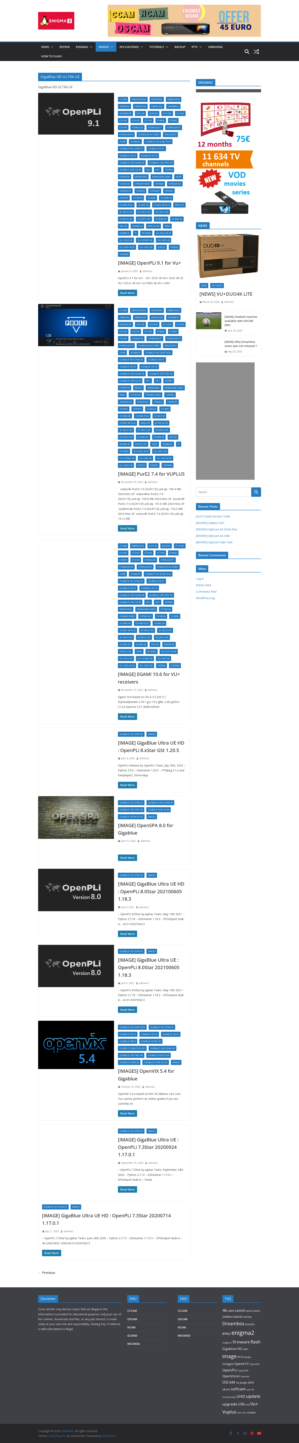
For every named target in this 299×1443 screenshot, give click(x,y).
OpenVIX (123, 198)
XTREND (174, 247)
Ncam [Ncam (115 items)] (247, 1357)
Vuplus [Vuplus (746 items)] (229, 1412)
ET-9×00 (123, 127)
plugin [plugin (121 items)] (243, 1382)
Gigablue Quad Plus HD (132, 1048)
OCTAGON (124, 183)
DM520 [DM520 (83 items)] (248, 1310)
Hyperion (124, 176)
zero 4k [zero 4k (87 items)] (241, 1412)
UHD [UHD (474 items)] (240, 1396)
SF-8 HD (123, 226)
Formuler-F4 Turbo (148, 134)
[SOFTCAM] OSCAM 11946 (213, 516)
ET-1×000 (167, 113)
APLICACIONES (129, 47)
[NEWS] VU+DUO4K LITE (225, 294)
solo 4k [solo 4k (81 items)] (250, 1389)
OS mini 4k (166, 198)
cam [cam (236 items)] (231, 1310)
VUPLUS (161, 247)
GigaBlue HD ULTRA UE (131, 148)
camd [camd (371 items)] (240, 1310)
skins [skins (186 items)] (226, 1389)
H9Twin (168, 169)
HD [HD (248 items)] (239, 1348)
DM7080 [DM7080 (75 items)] (247, 1317)
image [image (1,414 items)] (229, 1356)
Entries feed (203, 585)
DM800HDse (173, 99)
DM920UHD (157, 106)
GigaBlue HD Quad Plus (158, 141)
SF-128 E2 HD (143, 212)
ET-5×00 (123, 120)
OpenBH (159, 183)
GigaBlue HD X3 (149, 155)
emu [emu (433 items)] (226, 1333)
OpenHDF (155, 191)
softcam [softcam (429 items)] (238, 1389)
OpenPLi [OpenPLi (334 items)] (229, 1370)
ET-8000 (160, 120)
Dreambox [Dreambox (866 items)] (233, 1323)
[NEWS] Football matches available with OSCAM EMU (240, 321)
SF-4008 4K (177, 219)
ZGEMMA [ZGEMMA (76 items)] (251, 1412)
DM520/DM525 (139, 99)
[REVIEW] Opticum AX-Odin (213, 536)
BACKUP (180, 47)
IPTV (195, 47)
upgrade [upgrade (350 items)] (229, 1404)
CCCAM (123, 99)
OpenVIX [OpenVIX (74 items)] (245, 1376)
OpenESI (140, 191)
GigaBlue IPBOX (127, 1041)
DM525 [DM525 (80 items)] (256, 1310)
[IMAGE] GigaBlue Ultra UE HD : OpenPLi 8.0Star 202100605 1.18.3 (151, 891)
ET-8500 (173, 120)
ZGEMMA (123, 254)
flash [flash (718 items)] (255, 1342)
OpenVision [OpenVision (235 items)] (231, 1376)
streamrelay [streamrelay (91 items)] (229, 1396)
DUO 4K (140, 113)
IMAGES (104, 47)
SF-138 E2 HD (161, 212)
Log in (200, 578)
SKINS (167, 226)
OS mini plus (126, 205)
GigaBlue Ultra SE (129, 1062)
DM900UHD (140, 106)
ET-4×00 (180, 113)
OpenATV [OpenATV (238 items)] (241, 1363)
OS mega (137, 198)
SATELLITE (179, 205)
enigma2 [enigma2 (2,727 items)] (242, 1333)
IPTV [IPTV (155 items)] (240, 1357)
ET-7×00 (148, 120)
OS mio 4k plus (162, 205)
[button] (51, 47)
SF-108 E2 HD (125, 212)
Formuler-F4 (126, 134)
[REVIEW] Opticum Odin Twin (214, 542)
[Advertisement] (225, 421)
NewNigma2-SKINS (161, 176)
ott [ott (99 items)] (237, 1382)
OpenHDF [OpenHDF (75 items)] (255, 1364)
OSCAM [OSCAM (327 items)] (228, 1382)
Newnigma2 (141, 176)
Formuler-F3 (173, 127)
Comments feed (206, 591)
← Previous (46, 1272)
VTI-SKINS (146, 233)
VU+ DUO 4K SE (163, 233)
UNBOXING (215, 47)
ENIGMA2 (82, 47)
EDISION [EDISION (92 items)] (249, 1324)
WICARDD (133, 1344)
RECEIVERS (217, 285)
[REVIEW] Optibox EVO (210, 523)
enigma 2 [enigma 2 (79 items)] (227, 1342)
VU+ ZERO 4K (146, 247)
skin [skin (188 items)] (251, 1382)
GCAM (122, 141)
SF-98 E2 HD (153, 226)
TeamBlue (124, 233)
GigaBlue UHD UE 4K (130, 169)
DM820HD (124, 106)
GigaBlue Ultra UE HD (131, 816)
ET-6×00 (135, 120)
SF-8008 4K (137, 226)
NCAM (131, 1327)
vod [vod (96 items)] (247, 1404)
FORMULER (137, 127)
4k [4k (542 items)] (224, 1310)
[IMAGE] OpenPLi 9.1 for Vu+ (149, 263)
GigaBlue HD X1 (156, 148)
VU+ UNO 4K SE (127, 247)
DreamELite (125, 113)
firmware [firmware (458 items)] (241, 1342)
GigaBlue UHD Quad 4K (131, 162)
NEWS (45, 47)
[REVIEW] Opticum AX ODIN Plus (216, 529)
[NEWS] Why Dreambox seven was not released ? (240, 344)
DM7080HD (156, 99)
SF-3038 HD (161, 219)
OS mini (151, 198)
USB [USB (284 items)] (241, 1404)
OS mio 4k (143, 205)
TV (136, 233)
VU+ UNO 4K (163, 240)
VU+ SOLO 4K (125, 240)
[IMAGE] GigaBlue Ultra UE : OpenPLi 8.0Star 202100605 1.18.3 (149, 967)
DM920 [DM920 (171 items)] (238, 1317)
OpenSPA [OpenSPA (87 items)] (243, 1370)
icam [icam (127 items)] (245, 1349)
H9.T (157, 169)
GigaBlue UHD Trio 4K (160, 162)
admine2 (147, 271)
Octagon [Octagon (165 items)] (228, 1364)
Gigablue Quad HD (151, 1041)
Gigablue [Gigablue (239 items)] (229, 1348)
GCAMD (132, 1335)
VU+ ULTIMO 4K (144, 240)
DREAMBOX (173, 106)
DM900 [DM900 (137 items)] (227, 1317)
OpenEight (125, 191)
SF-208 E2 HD (125, 219)
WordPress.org (205, 598)
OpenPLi (169, 191)
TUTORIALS (156, 47)
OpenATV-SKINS (142, 183)
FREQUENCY (170, 134)
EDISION (153, 113)
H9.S (148, 169)
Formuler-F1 (155, 127)
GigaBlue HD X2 (127, 155)
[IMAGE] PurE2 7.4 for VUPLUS (151, 474)
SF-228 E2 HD (143, 219)
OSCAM (132, 1319)
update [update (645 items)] (253, 1396)
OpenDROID (175, 183)
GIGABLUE (135, 141)
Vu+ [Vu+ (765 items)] (254, 1404)
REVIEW (65, 47)
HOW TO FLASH (51, 56)
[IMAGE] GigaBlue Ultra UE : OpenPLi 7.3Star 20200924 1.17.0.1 (148, 1147)
